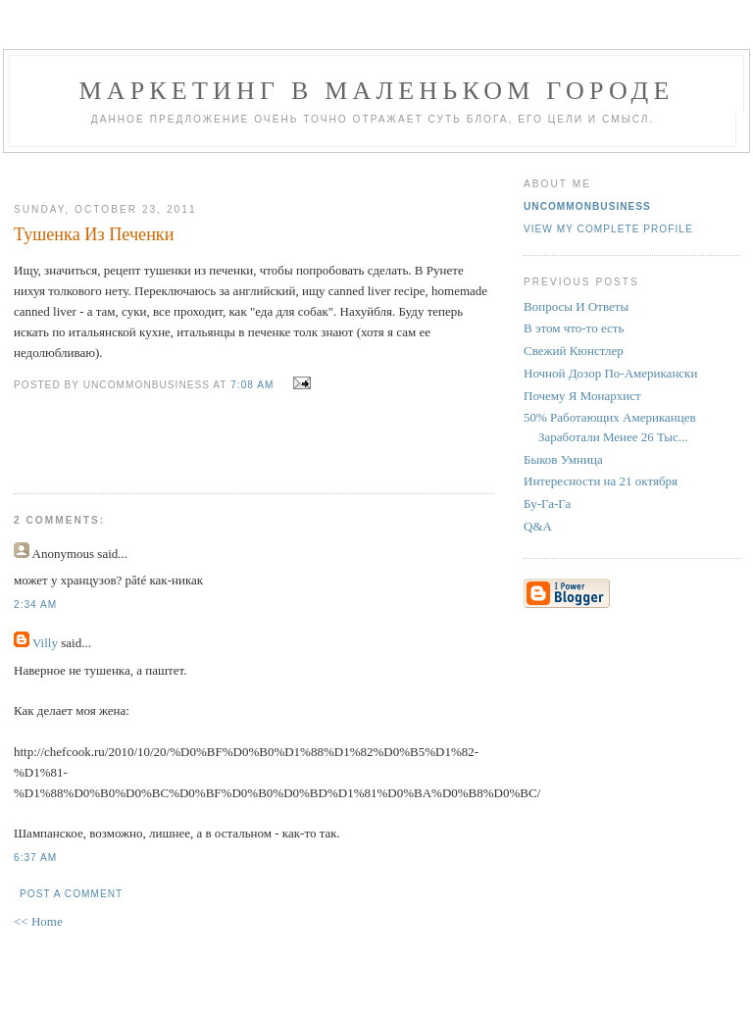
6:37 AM (35, 857)
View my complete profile (608, 229)
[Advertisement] (246, 170)
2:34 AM (35, 604)
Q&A (538, 526)
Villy (45, 642)
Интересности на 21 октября (601, 481)
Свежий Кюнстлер (574, 350)
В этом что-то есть (574, 328)
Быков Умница (563, 459)
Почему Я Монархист (582, 395)
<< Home (38, 921)
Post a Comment (71, 893)
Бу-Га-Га (547, 503)
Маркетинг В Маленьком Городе (376, 90)
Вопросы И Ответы (576, 306)
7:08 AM (252, 385)
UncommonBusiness (587, 206)
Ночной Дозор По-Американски (610, 373)
